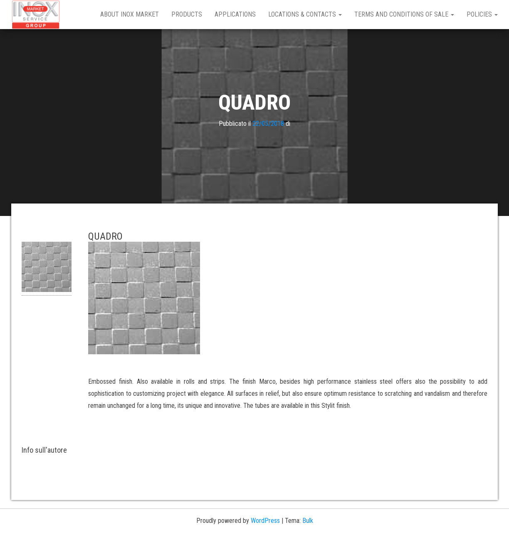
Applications (235, 14)
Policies (482, 14)
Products (186, 14)
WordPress (265, 521)
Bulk (307, 521)
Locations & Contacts (305, 14)
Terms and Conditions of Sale (404, 14)
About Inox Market (129, 14)
